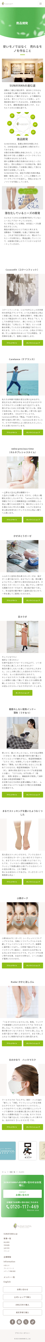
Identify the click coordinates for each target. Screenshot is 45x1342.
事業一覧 (12, 1172)
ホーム (4, 1172)
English (7, 1281)
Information (9, 1261)
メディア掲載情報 (9, 1271)
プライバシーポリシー (22, 1333)
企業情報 (7, 1257)
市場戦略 (7, 1245)
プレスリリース (9, 1268)
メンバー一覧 (9, 1277)
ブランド (7, 1251)
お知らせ (7, 1265)
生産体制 (7, 1248)
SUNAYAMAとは (11, 1234)
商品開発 (21, 1172)
